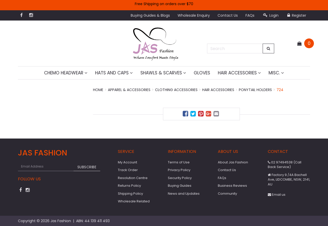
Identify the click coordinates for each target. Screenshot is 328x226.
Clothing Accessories (176, 89)
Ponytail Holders (255, 89)
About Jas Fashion (233, 162)
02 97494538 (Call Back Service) (284, 165)
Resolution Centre (133, 177)
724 (279, 89)
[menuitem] (186, 114)
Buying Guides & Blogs (150, 15)
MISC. (276, 73)
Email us (276, 194)
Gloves (202, 73)
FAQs (249, 15)
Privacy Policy (179, 170)
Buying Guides (179, 185)
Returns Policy (129, 185)
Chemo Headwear (65, 73)
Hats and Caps (114, 73)
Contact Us (228, 15)
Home (98, 89)
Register (296, 15)
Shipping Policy (130, 193)
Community (227, 193)
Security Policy (180, 177)
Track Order (128, 170)
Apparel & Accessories (129, 89)
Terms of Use (179, 162)
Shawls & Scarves (163, 73)
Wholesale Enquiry (194, 15)
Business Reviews (232, 185)
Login (271, 15)
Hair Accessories (239, 73)
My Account (127, 162)
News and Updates (184, 193)
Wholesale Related (134, 201)
